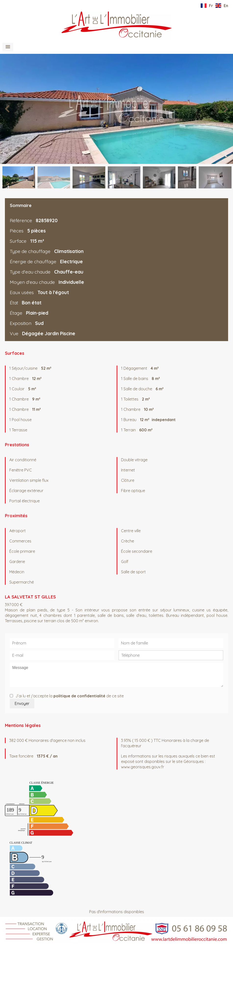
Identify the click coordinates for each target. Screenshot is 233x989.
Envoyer (22, 703)
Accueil (116, 25)
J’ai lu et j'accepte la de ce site (69, 695)
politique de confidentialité (79, 695)
